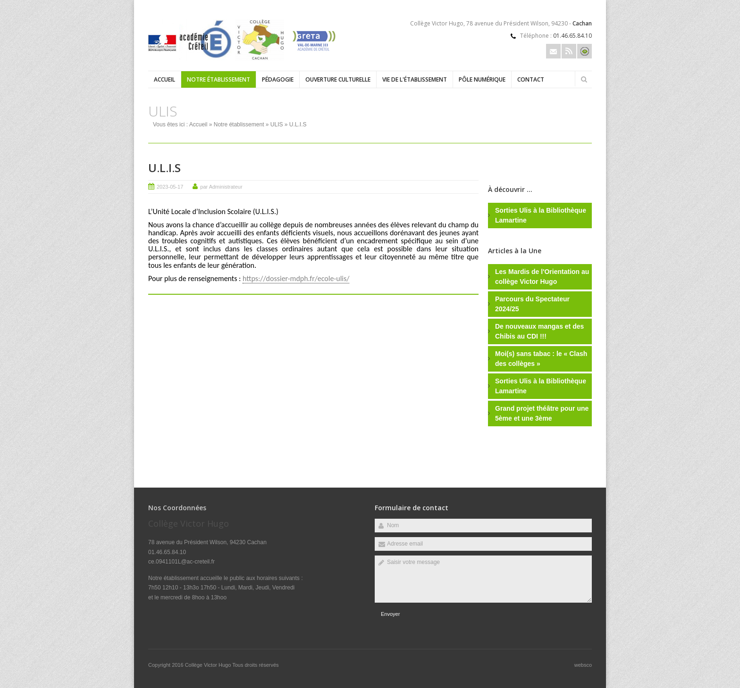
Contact (530, 79)
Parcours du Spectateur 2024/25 (532, 304)
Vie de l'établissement (414, 79)
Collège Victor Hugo (209, 665)
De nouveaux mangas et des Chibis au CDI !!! (539, 331)
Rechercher (584, 79)
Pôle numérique (482, 79)
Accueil (164, 79)
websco (583, 665)
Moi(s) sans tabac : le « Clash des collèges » (541, 358)
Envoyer (390, 614)
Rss (569, 51)
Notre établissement (218, 79)
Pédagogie (278, 79)
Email (553, 51)
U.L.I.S (164, 167)
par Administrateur (221, 187)
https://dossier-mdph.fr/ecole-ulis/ (296, 278)
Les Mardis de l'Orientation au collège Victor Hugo (542, 276)
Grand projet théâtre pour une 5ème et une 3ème (542, 413)
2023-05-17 (170, 187)
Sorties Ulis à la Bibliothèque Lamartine (540, 215)
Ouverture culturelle (337, 79)
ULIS (276, 124)
